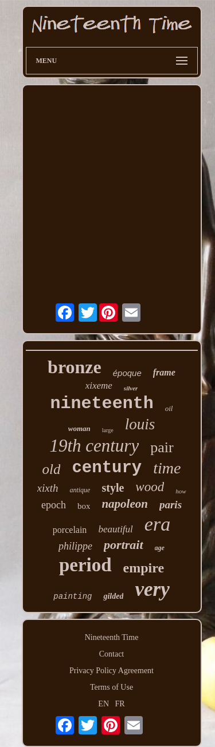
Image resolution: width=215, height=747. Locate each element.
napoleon (124, 504)
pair (161, 447)
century (107, 468)
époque (127, 373)
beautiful (115, 529)
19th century (94, 446)
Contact (111, 654)
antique (79, 490)
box (84, 506)
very (152, 589)
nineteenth (102, 403)
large (108, 430)
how (180, 491)
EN (103, 703)
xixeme (98, 385)
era (157, 524)
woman (79, 428)
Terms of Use (111, 687)
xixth (47, 488)
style (112, 487)
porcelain (70, 530)
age (160, 548)
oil (169, 408)
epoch (53, 505)
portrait (123, 544)
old (51, 469)
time (167, 468)
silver (131, 388)
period (85, 565)
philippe (75, 546)
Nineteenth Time (112, 637)
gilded (113, 596)
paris (170, 505)
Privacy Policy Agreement (111, 670)
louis (140, 424)
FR (120, 703)
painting (72, 596)
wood (149, 487)
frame (164, 372)
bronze (74, 367)
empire (144, 567)
